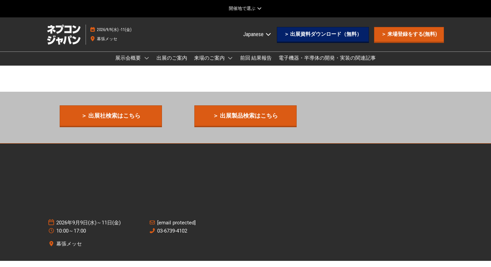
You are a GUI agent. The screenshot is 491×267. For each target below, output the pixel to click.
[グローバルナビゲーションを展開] (245, 8)
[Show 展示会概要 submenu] (147, 64)
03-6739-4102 (172, 237)
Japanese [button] (257, 41)
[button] (323, 40)
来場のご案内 (210, 64)
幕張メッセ (107, 45)
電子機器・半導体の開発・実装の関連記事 (327, 64)
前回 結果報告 (256, 64)
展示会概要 (128, 64)
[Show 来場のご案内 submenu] (230, 64)
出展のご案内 (172, 64)
